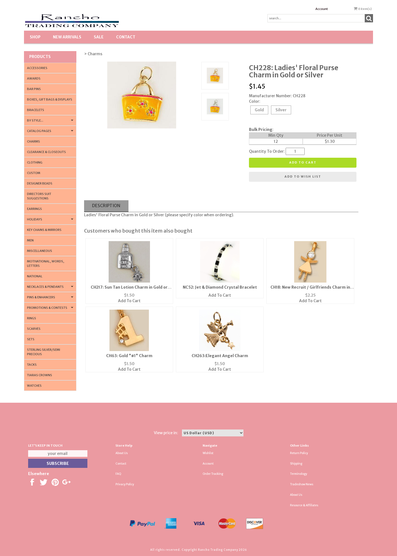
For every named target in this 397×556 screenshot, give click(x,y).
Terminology (298, 474)
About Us (122, 453)
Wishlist (208, 453)
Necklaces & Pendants (45, 287)
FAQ (118, 474)
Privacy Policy (125, 484)
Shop (35, 37)
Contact (125, 37)
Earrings (34, 209)
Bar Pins (34, 89)
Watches (34, 386)
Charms (33, 141)
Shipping (296, 463)
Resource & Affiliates (304, 505)
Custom (33, 173)
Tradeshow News (301, 484)
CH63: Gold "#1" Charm (129, 355)
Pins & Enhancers (41, 297)
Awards (34, 78)
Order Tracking (213, 474)
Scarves (34, 329)
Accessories (37, 68)
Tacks (32, 365)
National (34, 276)
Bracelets (35, 110)
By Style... (35, 120)
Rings (31, 318)
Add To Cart (129, 300)
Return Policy (299, 453)
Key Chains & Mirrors (44, 230)
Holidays (34, 219)
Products (40, 56)
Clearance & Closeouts (46, 152)
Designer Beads (39, 183)
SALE (99, 37)
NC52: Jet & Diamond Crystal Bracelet (220, 287)
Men (30, 240)
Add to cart (302, 162)
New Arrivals (67, 37)
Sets (30, 339)
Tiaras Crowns (39, 375)
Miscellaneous (39, 251)
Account (321, 9)
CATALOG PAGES (39, 131)
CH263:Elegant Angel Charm (220, 355)
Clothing (34, 162)
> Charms (93, 53)
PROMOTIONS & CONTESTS (47, 308)
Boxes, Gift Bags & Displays (49, 99)
